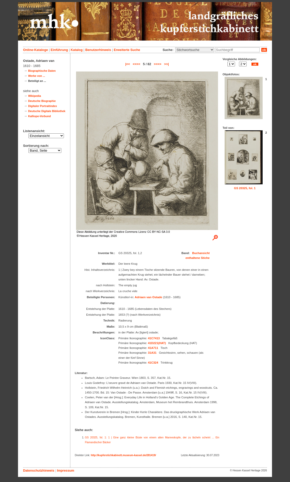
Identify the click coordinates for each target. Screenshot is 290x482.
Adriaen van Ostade (148, 297)
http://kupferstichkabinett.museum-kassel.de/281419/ (123, 455)
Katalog (77, 50)
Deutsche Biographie (42, 100)
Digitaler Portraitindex (42, 106)
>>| (166, 64)
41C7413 (154, 338)
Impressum (65, 470)
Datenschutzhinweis (38, 470)
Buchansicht (201, 253)
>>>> (157, 64)
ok (264, 50)
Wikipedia (34, 95)
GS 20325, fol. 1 (245, 188)
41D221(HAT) (157, 343)
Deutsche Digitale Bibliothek (46, 111)
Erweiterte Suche (127, 50)
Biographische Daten (42, 70)
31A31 (152, 352)
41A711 (153, 347)
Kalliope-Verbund (39, 116)
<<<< (136, 64)
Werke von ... (36, 75)
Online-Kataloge (35, 50)
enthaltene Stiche (198, 257)
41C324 (153, 362)
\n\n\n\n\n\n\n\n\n (194, 49)
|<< (127, 64)
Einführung (59, 50)
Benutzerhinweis (98, 50)
